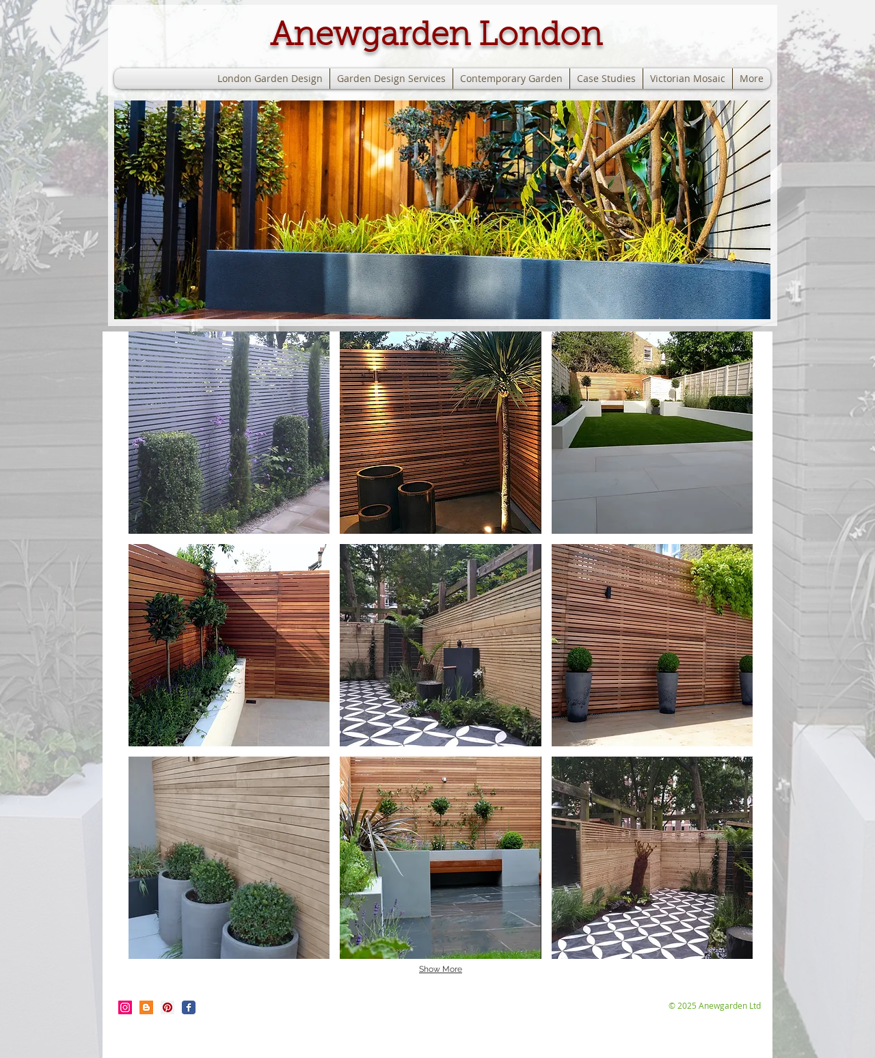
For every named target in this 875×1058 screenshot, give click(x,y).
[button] (442, 209)
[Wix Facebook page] (189, 1007)
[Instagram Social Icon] (125, 1007)
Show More (440, 969)
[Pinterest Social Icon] (167, 1007)
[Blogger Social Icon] (146, 1007)
